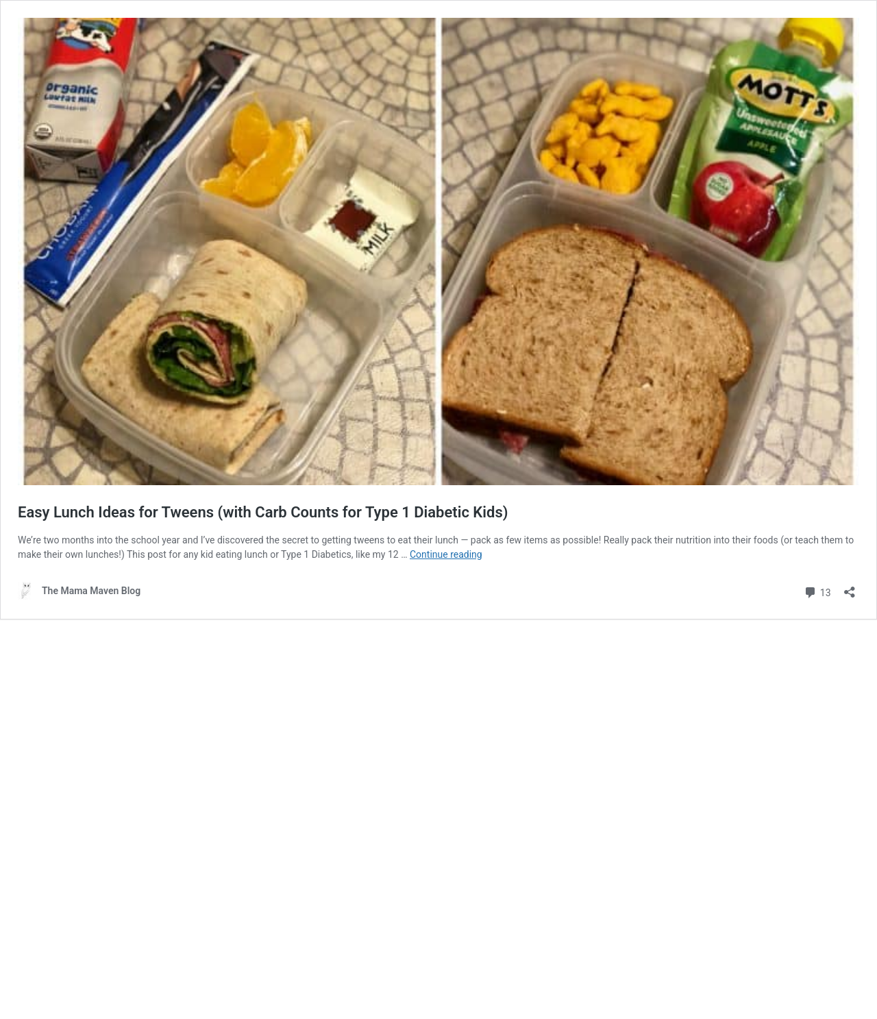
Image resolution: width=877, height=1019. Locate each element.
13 (817, 591)
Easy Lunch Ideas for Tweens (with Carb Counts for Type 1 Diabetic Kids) (263, 512)
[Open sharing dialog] (849, 587)
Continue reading (446, 554)
